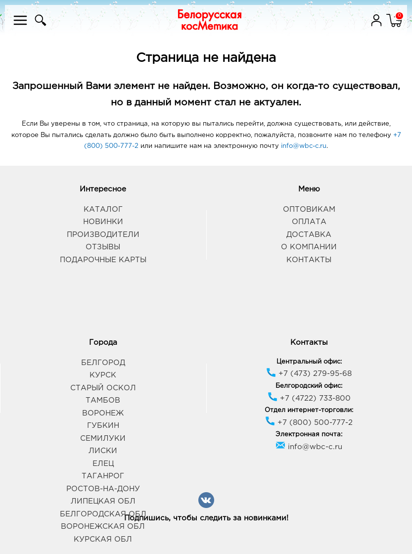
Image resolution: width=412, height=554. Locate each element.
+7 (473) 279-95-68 (309, 373)
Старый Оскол (103, 388)
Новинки (103, 222)
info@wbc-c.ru (303, 146)
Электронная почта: (308, 434)
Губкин (103, 425)
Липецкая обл (103, 501)
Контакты (308, 260)
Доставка (308, 234)
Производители (103, 234)
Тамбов (103, 400)
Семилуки (103, 438)
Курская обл (103, 539)
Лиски (103, 451)
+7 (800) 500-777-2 (309, 422)
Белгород (103, 363)
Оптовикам (309, 209)
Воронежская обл (103, 526)
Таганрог (103, 476)
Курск (103, 375)
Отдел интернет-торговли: (309, 410)
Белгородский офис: (308, 386)
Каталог (103, 209)
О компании (309, 247)
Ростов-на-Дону (103, 489)
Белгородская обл (103, 514)
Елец (103, 464)
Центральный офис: (309, 362)
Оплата (309, 222)
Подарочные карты (103, 260)
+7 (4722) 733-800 (309, 398)
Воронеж (103, 413)
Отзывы (103, 247)
